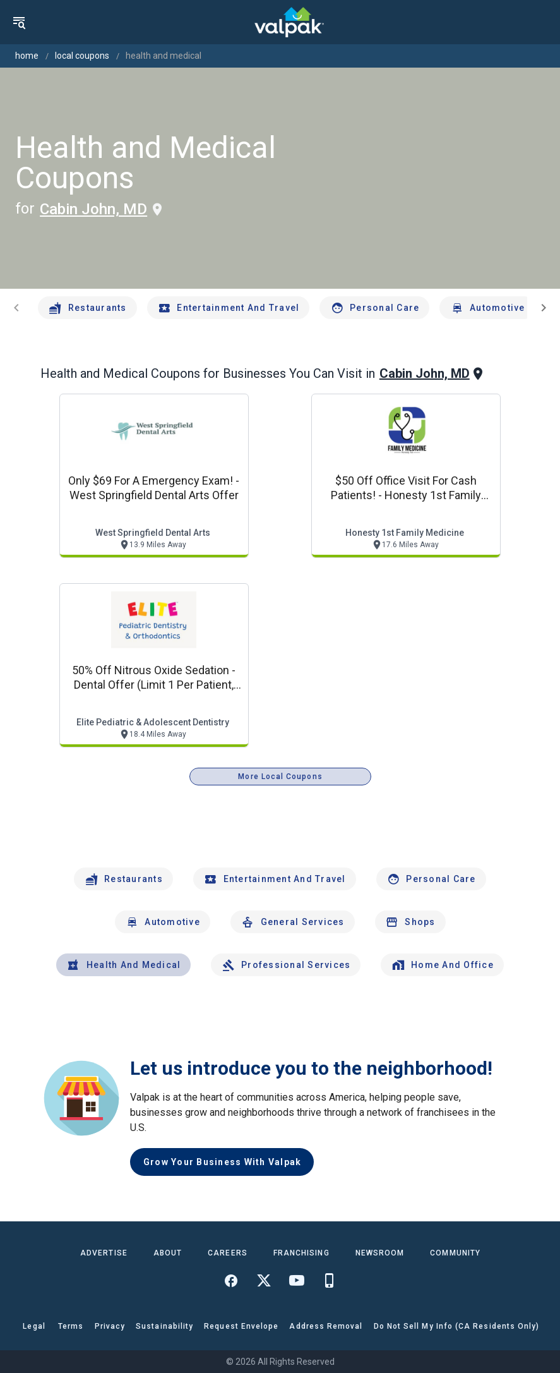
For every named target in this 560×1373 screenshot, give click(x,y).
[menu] (19, 22)
